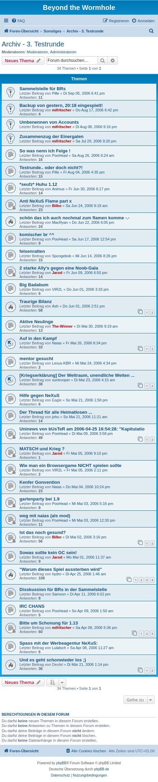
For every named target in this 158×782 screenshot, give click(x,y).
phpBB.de (101, 769)
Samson (59, 594)
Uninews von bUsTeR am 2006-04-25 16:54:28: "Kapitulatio (82, 428)
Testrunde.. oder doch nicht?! (51, 167)
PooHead (60, 155)
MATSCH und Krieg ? (41, 448)
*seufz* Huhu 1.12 (38, 184)
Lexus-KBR (61, 363)
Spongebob (61, 256)
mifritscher (61, 110)
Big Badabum (33, 284)
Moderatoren (37, 52)
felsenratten (32, 251)
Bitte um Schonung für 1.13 (48, 623)
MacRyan (60, 222)
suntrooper (61, 380)
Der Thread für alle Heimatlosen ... (55, 412)
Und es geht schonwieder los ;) (52, 659)
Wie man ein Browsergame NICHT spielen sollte (70, 465)
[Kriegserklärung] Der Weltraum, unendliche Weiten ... (76, 375)
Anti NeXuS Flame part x (45, 201)
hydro (56, 574)
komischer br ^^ (36, 234)
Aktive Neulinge (36, 321)
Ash (55, 306)
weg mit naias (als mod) (44, 515)
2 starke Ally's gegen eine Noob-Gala (58, 268)
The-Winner (62, 326)
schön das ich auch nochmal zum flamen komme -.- (74, 217)
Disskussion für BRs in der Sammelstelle (63, 589)
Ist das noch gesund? (42, 532)
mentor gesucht (36, 358)
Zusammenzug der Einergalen (51, 136)
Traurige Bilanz (35, 301)
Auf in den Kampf (38, 338)
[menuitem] (18, 21)
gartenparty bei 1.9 (39, 499)
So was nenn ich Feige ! (45, 150)
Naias (56, 343)
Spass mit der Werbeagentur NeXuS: (58, 643)
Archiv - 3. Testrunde (33, 44)
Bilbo (56, 206)
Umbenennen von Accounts (49, 122)
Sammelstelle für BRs (42, 88)
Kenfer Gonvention (39, 482)
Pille (55, 93)
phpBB (61, 763)
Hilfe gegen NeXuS (39, 395)
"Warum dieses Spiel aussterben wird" (60, 569)
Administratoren (63, 52)
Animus (58, 189)
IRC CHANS (31, 606)
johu (55, 417)
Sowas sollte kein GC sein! (48, 552)
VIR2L (57, 289)
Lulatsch (59, 648)
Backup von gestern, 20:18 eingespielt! (61, 105)
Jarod (57, 273)
